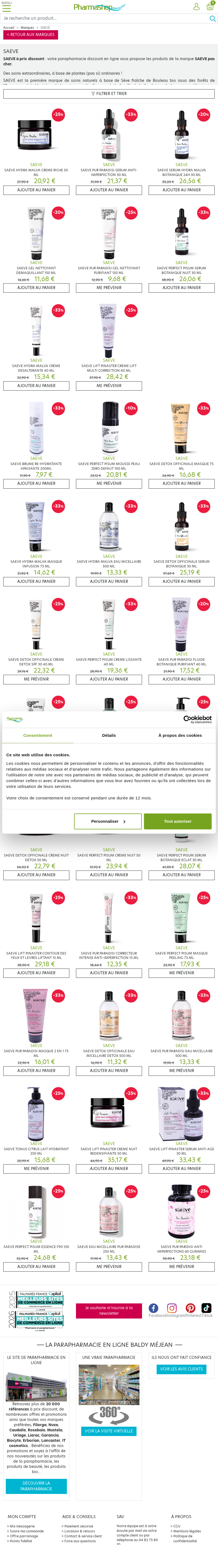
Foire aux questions (80, 1541)
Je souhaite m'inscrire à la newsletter (109, 1310)
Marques (27, 28)
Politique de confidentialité (185, 1538)
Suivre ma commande (27, 1531)
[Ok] (213, 18)
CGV (177, 1526)
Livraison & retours (79, 1531)
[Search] (104, 18)
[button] (196, 6)
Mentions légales (187, 1531)
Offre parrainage (24, 1536)
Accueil (8, 28)
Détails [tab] (109, 735)
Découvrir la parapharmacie (36, 1486)
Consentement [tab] (37, 735)
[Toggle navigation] (6, 6)
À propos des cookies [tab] (180, 735)
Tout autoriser (178, 821)
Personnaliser (108, 821)
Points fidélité (21, 1541)
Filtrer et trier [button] (109, 93)
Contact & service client (83, 1536)
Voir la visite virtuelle (109, 1431)
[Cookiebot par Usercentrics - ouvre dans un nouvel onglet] (188, 719)
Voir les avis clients (181, 1369)
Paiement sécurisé (78, 1526)
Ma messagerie (22, 1526)
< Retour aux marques (30, 34)
